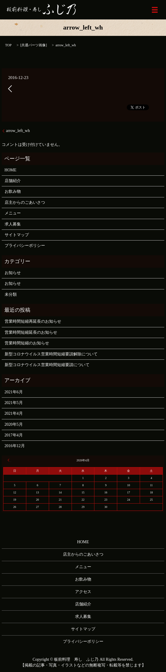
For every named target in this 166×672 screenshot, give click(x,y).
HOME (10, 170)
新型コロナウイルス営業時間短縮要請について (47, 365)
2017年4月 (14, 435)
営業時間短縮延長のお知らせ (31, 332)
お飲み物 (13, 191)
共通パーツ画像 (33, 45)
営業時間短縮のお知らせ (27, 343)
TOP (8, 45)
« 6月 (9, 460)
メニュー (13, 213)
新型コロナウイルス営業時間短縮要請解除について (51, 354)
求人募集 (13, 224)
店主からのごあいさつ (25, 202)
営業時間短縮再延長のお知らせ (33, 321)
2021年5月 (14, 403)
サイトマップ (17, 235)
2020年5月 (14, 424)
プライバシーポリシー (25, 245)
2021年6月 (14, 392)
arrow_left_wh (18, 130)
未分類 (11, 294)
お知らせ (13, 273)
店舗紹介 (13, 181)
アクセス (83, 592)
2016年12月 (15, 446)
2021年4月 (14, 413)
